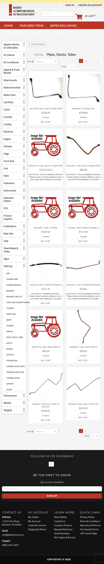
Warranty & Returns (90, 525)
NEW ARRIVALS (14, 32)
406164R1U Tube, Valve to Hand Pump (46, 165)
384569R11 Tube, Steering (46, 227)
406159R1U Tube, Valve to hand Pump (83, 165)
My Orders (33, 517)
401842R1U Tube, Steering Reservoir (83, 284)
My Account (34, 521)
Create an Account (90, 5)
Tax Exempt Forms (89, 529)
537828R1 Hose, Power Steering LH (83, 227)
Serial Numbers (62, 533)
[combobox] (57, 13)
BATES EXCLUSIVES (63, 25)
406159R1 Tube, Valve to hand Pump (45, 108)
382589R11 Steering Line (83, 108)
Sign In (70, 5)
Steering (38, 54)
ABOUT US (39, 32)
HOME (8, 25)
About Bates (60, 517)
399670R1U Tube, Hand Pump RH (45, 347)
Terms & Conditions (90, 521)
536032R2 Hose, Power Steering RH (46, 284)
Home (30, 54)
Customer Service (37, 525)
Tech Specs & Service (64, 537)
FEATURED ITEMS (31, 25)
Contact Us (59, 521)
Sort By (30, 61)
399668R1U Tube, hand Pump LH (83, 347)
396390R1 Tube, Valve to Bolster (83, 404)
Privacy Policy (87, 517)
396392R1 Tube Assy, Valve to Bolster (45, 405)
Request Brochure (63, 529)
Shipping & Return (37, 529)
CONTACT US (61, 32)
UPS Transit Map (88, 533)
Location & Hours (63, 525)
